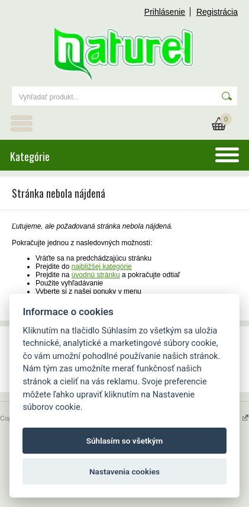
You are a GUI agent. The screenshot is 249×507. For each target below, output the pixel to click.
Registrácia (217, 12)
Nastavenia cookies (124, 471)
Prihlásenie (164, 12)
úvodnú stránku (96, 275)
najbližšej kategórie (102, 266)
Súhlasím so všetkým (124, 440)
